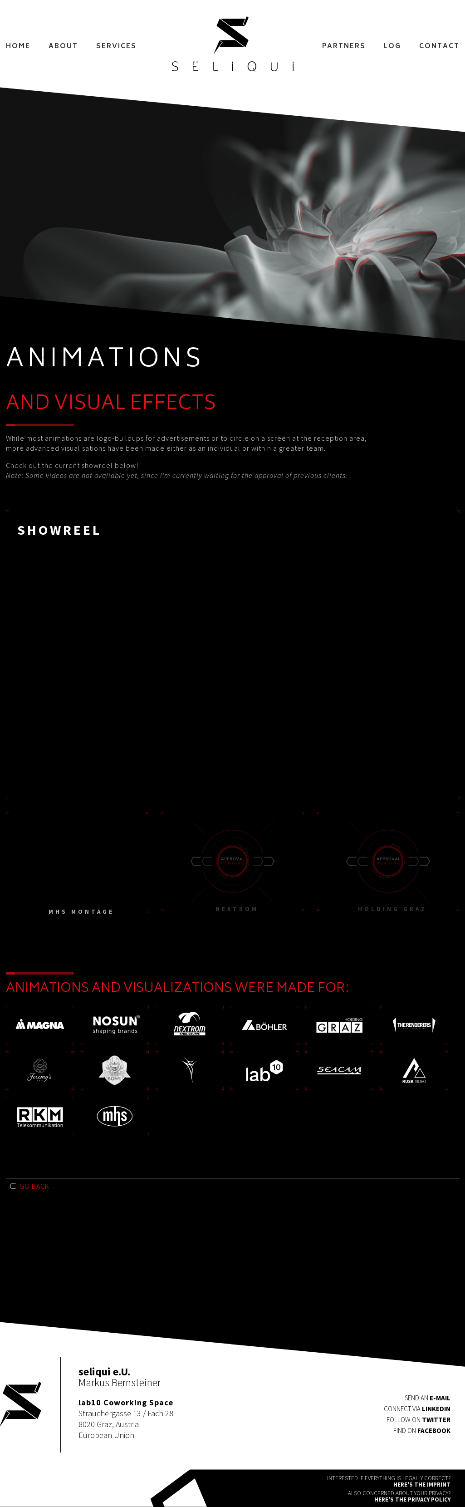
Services (116, 46)
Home (18, 46)
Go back (34, 1186)
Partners (344, 46)
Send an (427, 1398)
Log (392, 46)
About (63, 46)
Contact (439, 46)
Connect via (417, 1408)
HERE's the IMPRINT (421, 1484)
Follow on (418, 1419)
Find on (421, 1430)
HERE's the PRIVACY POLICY (412, 1499)
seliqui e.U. (232, 44)
